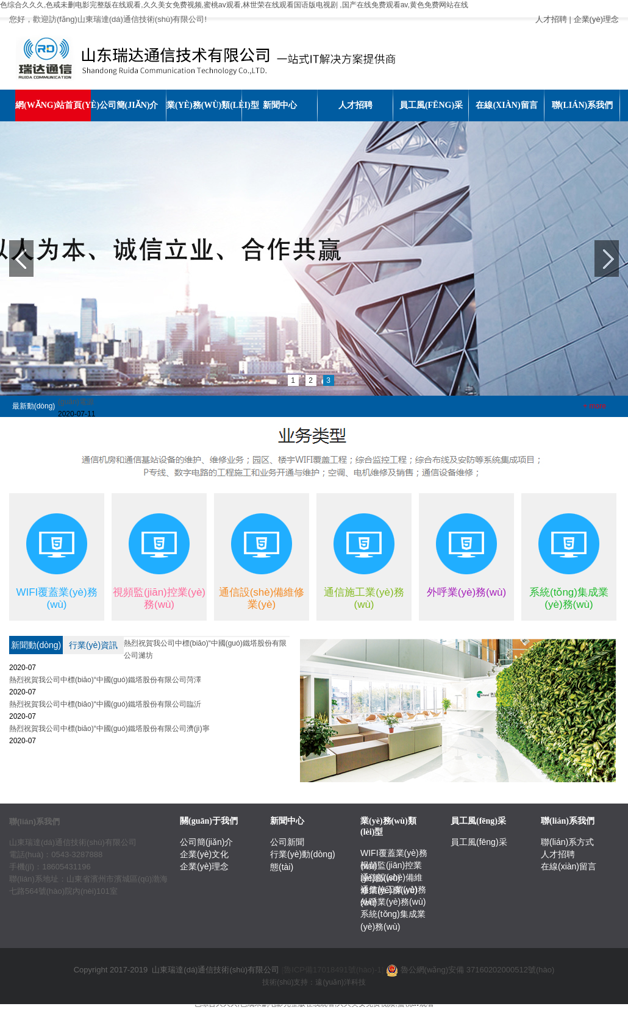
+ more (594, 406)
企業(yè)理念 (596, 19)
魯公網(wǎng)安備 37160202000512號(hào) (478, 969)
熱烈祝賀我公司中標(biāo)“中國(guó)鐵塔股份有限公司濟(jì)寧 (109, 728)
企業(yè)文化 (204, 854)
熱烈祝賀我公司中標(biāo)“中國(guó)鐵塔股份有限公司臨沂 (105, 704)
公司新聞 (287, 842)
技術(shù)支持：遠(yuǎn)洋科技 (314, 982)
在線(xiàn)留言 (568, 866)
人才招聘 (551, 19)
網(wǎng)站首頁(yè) (53, 105)
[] (333, 969)
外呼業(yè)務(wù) (393, 902)
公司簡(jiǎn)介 (206, 842)
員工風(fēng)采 (479, 842)
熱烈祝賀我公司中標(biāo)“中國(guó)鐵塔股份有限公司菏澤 (105, 680)
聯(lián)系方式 (567, 842)
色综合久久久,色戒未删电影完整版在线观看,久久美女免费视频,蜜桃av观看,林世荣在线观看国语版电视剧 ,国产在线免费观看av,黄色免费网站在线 (234, 5)
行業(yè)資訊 (93, 645)
